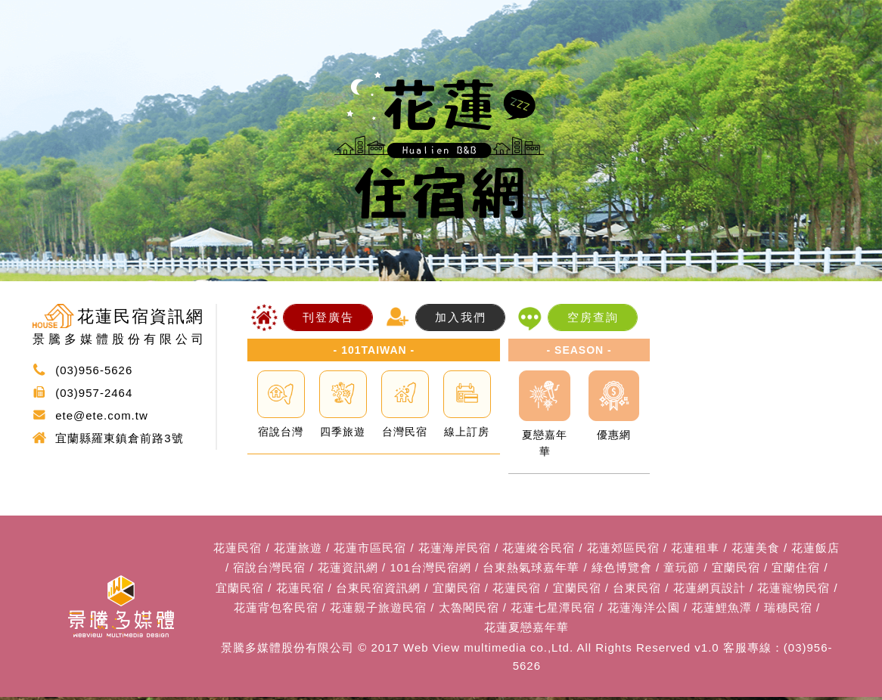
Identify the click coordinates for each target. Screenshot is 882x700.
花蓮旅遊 (298, 548)
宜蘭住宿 (796, 568)
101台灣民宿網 (430, 568)
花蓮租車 (695, 548)
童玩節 (682, 568)
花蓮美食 (755, 548)
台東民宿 (637, 589)
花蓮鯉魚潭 (721, 609)
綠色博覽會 (622, 568)
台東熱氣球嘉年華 (531, 568)
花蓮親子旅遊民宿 (378, 609)
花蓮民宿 (237, 548)
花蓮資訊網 (348, 568)
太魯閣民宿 (469, 609)
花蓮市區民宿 (370, 548)
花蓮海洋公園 (643, 609)
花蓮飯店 (815, 548)
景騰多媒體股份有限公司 (287, 650)
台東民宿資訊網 (378, 589)
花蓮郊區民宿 (623, 548)
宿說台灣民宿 (269, 568)
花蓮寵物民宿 (793, 589)
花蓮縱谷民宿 (538, 548)
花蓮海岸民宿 (454, 548)
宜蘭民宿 (736, 568)
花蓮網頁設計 (709, 589)
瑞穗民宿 (788, 609)
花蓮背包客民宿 (276, 609)
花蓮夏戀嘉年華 (526, 630)
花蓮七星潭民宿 (553, 609)
